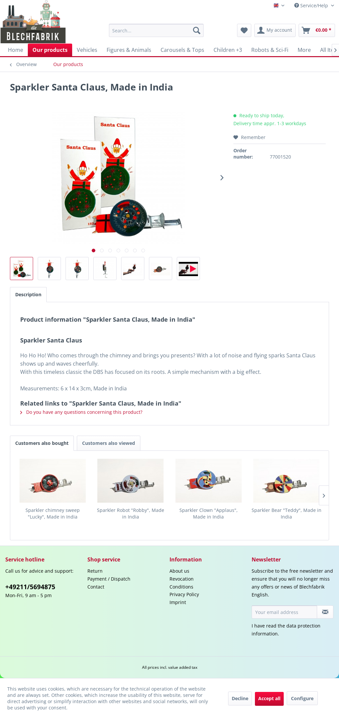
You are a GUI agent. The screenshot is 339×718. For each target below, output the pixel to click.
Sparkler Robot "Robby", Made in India (130, 513)
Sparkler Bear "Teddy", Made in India (286, 513)
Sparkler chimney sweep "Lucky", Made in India (52, 513)
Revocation (182, 579)
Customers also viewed (108, 443)
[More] (304, 50)
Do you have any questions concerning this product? (81, 412)
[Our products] (50, 50)
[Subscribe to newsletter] (325, 612)
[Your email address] (284, 612)
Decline (240, 698)
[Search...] (156, 30)
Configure (302, 698)
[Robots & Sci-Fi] (270, 50)
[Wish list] (244, 30)
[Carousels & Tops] (182, 50)
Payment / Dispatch (108, 579)
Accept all (269, 698)
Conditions (181, 587)
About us (179, 571)
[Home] (15, 50)
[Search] (197, 30)
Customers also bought (42, 443)
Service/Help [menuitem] (311, 5)
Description (28, 294)
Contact (95, 587)
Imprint (178, 602)
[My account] (275, 30)
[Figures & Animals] (129, 50)
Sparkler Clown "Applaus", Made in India (208, 513)
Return (95, 571)
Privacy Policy (184, 594)
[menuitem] (156, 30)
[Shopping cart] (317, 30)
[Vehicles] (87, 50)
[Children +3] (228, 50)
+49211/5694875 (30, 587)
